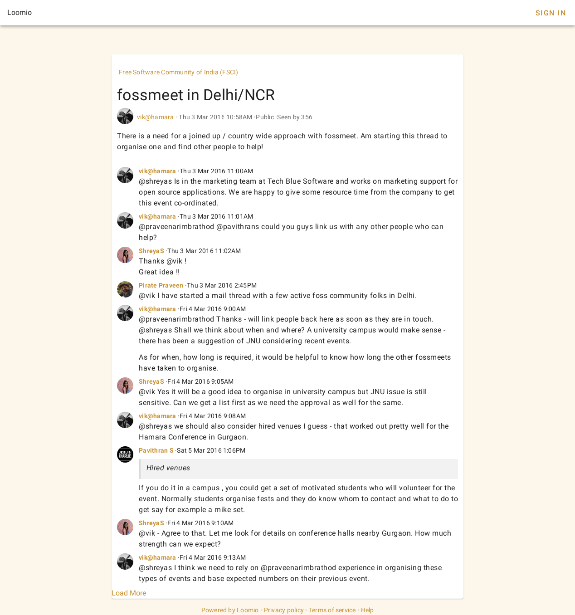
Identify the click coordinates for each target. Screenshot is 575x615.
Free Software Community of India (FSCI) (179, 72)
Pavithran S (156, 450)
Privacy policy (284, 610)
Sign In (551, 13)
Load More (129, 593)
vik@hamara (155, 117)
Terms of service (332, 610)
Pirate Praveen (161, 285)
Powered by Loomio (230, 610)
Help (367, 610)
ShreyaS (151, 250)
